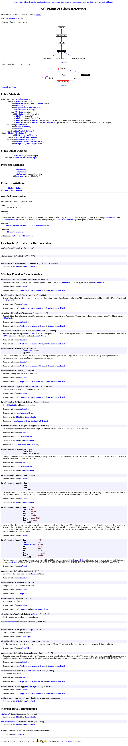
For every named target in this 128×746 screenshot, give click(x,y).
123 (17, 267)
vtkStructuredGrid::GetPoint (26, 445)
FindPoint (20, 116)
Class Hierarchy (30, 2)
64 (15, 236)
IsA (17, 102)
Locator (19, 191)
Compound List (58, 2)
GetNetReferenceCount (25, 138)
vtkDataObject (34, 142)
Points (18, 188)
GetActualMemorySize (25, 140)
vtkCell (35, 121)
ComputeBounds (23, 127)
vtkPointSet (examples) (15, 232)
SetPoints (20, 131)
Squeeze (19, 129)
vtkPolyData (111, 218)
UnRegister (20, 135)
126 (17, 717)
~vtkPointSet (21, 172)
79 (17, 471)
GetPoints (20, 133)
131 (17, 417)
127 (17, 725)
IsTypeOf (20, 156)
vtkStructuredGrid (23, 226)
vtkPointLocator (7, 191)
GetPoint (19, 112)
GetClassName (22, 100)
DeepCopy (20, 144)
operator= (20, 176)
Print (98, 356)
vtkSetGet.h (99, 283)
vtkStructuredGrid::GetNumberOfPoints (30, 421)
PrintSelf (19, 104)
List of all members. (8, 88)
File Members (95, 2)
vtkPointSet (21, 170)
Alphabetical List (43, 2)
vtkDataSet (33, 108)
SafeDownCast (22, 158)
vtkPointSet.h (16, 19)
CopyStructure (22, 108)
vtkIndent (39, 104)
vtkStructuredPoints (66, 220)
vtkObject (30, 135)
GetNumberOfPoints (24, 110)
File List (68, 2)
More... (38, 15)
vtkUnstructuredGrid (9, 220)
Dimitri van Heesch (66, 741)
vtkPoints (28, 131)
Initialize (19, 106)
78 (17, 441)
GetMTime (20, 125)
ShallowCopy (21, 142)
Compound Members (81, 2)
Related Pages (107, 2)
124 (17, 702)
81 (17, 503)
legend (64, 63)
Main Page (18, 2)
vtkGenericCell (49, 123)
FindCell (19, 121)
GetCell (14, 562)
